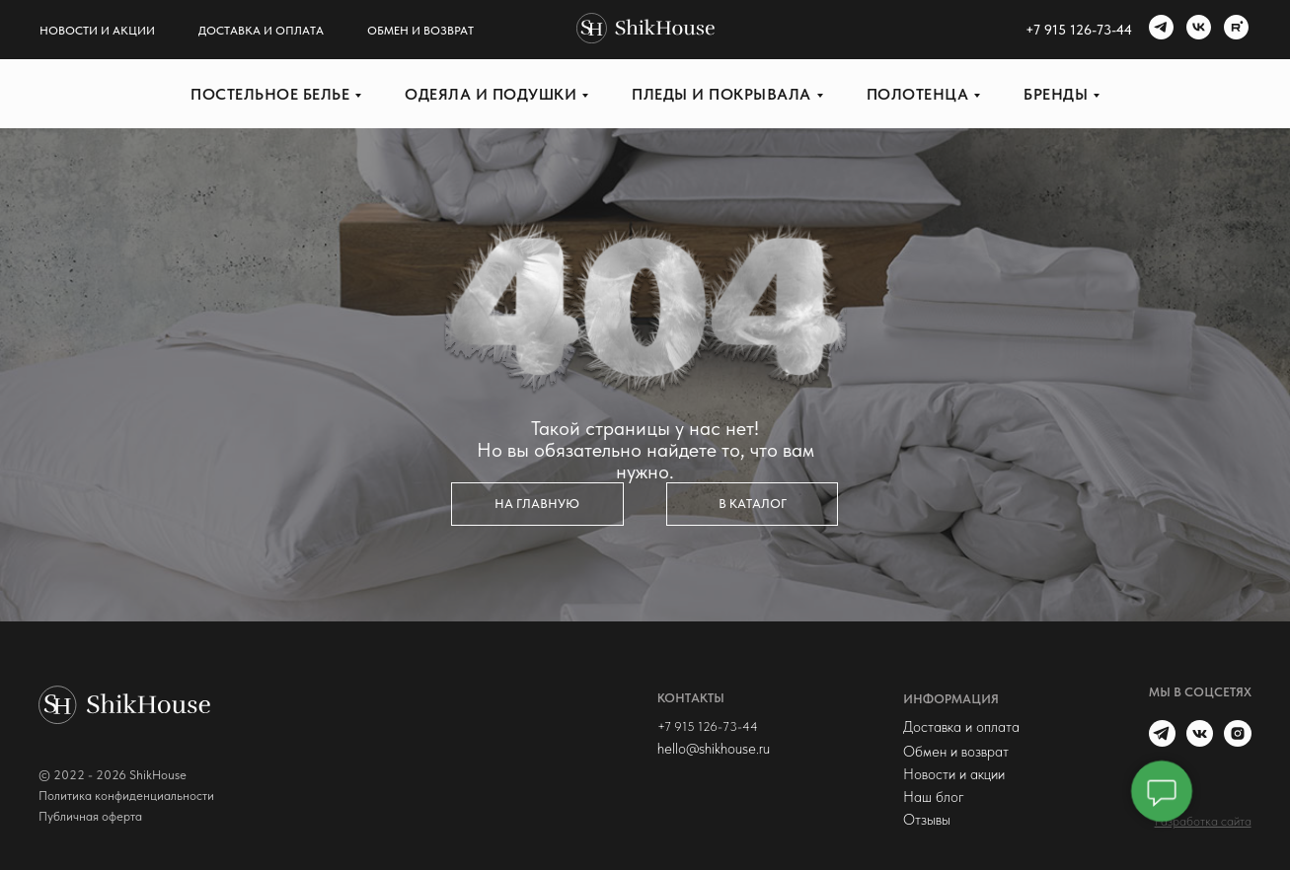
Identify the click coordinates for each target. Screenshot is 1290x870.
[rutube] (1234, 29)
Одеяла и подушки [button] (490, 94)
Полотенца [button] (918, 94)
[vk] (1196, 29)
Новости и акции (97, 30)
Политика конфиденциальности (126, 795)
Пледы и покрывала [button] (721, 94)
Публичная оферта (90, 816)
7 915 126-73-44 (1082, 29)
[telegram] (1159, 29)
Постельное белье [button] (269, 94)
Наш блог (933, 797)
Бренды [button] (1056, 94)
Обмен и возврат (420, 30)
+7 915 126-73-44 (707, 726)
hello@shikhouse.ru (713, 749)
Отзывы (926, 820)
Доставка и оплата (261, 30)
